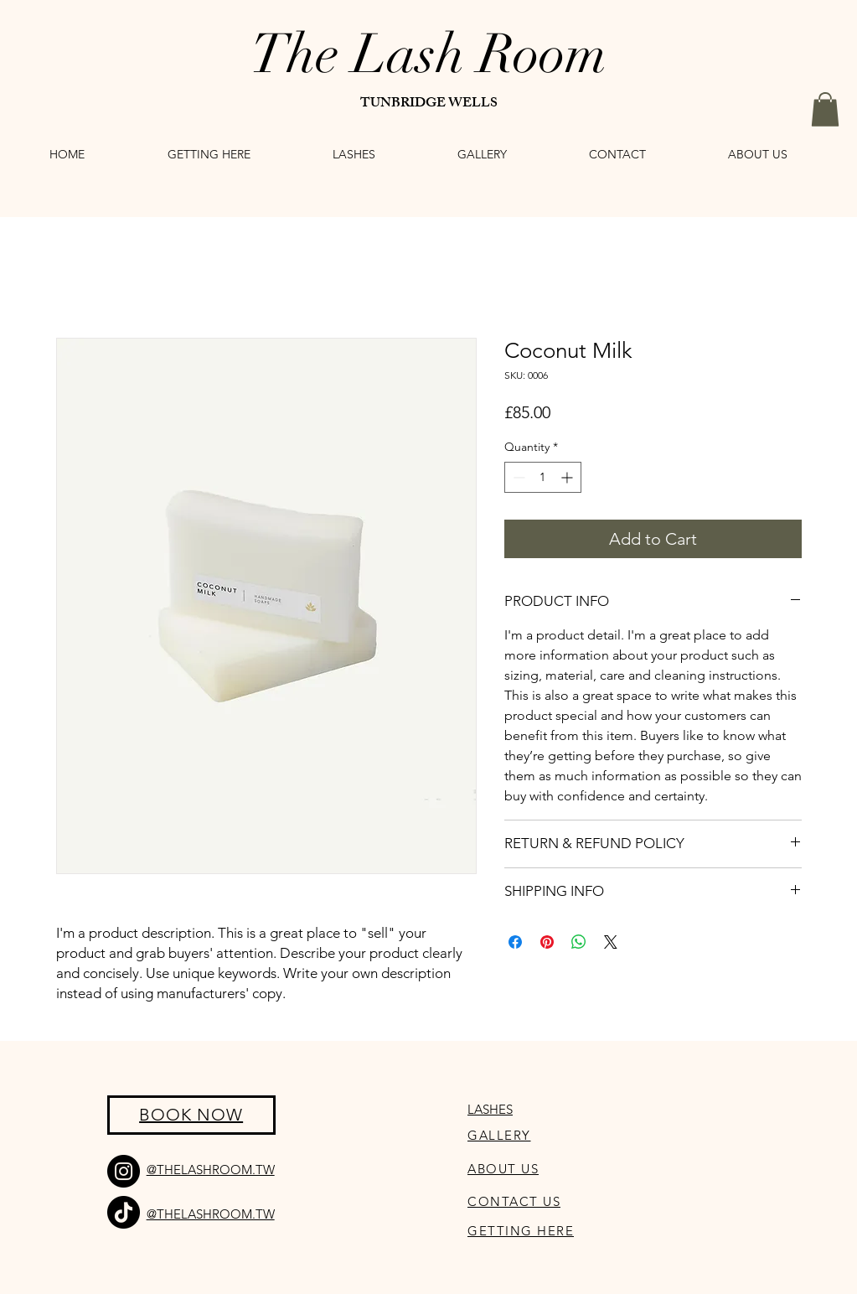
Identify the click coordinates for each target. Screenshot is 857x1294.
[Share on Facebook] (515, 942)
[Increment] (568, 477)
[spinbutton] (543, 477)
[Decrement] (517, 477)
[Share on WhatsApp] (579, 942)
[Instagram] (123, 1171)
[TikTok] (123, 1212)
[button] (825, 109)
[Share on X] (611, 942)
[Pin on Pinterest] (547, 942)
